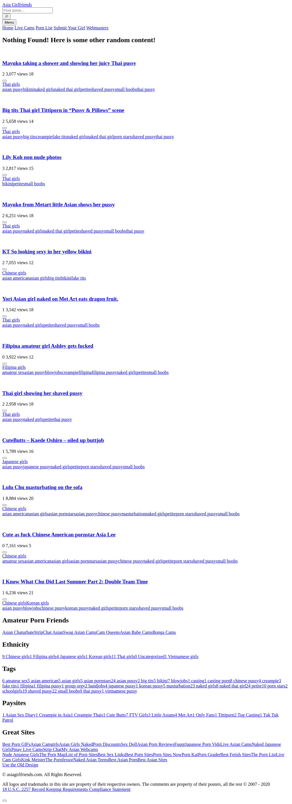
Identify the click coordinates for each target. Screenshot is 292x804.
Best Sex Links (111, 754)
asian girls (39, 278)
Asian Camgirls (45, 744)
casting (196, 680)
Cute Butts (114, 715)
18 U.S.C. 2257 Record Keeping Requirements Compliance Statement (66, 789)
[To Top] (4, 800)
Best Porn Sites (139, 754)
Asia (17, 4)
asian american (16, 278)
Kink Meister (33, 759)
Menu (9, 22)
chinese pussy (108, 513)
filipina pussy (104, 372)
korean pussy (77, 608)
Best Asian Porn (122, 759)
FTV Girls (137, 715)
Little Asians (161, 715)
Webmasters (97, 27)
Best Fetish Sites (235, 754)
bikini (28, 89)
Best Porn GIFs (16, 744)
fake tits (59, 136)
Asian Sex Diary (19, 715)
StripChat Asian (48, 632)
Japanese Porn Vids (202, 744)
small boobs (126, 89)
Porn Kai (190, 754)
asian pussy (12, 89)
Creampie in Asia (53, 715)
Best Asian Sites (152, 759)
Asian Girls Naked (76, 744)
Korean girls (37, 603)
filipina (85, 372)
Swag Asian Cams (79, 632)
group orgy (73, 685)
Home (7, 27)
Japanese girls (15, 461)
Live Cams (25, 27)
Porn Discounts (107, 744)
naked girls (44, 89)
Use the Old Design (20, 764)
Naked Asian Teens (90, 759)
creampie (44, 136)
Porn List (44, 27)
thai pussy (146, 89)
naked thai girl (67, 89)
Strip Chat (52, 749)
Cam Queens (108, 632)
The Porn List (263, 754)
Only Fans (203, 715)
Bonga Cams (164, 632)
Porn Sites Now (167, 754)
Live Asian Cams (236, 744)
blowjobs (53, 372)
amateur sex (13, 372)
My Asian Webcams (80, 749)
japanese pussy (36, 466)
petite (85, 89)
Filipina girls (14, 367)
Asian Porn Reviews (155, 744)
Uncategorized (150, 656)
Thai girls (11, 84)
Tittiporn (224, 715)
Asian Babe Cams (136, 632)
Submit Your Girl (69, 27)
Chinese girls (14, 272)
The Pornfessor (59, 759)
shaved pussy (102, 89)
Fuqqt (179, 744)
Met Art (183, 715)
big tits (29, 136)
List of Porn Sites (82, 754)
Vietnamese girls (181, 656)
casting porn (217, 680)
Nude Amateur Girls (20, 754)
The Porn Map (52, 754)
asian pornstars (62, 513)
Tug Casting (247, 715)
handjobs (95, 685)
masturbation (133, 513)
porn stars (122, 136)
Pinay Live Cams (27, 749)
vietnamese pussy (119, 691)
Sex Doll (129, 744)
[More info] (4, 81)
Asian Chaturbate (18, 632)
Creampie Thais (87, 715)
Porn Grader (209, 754)
